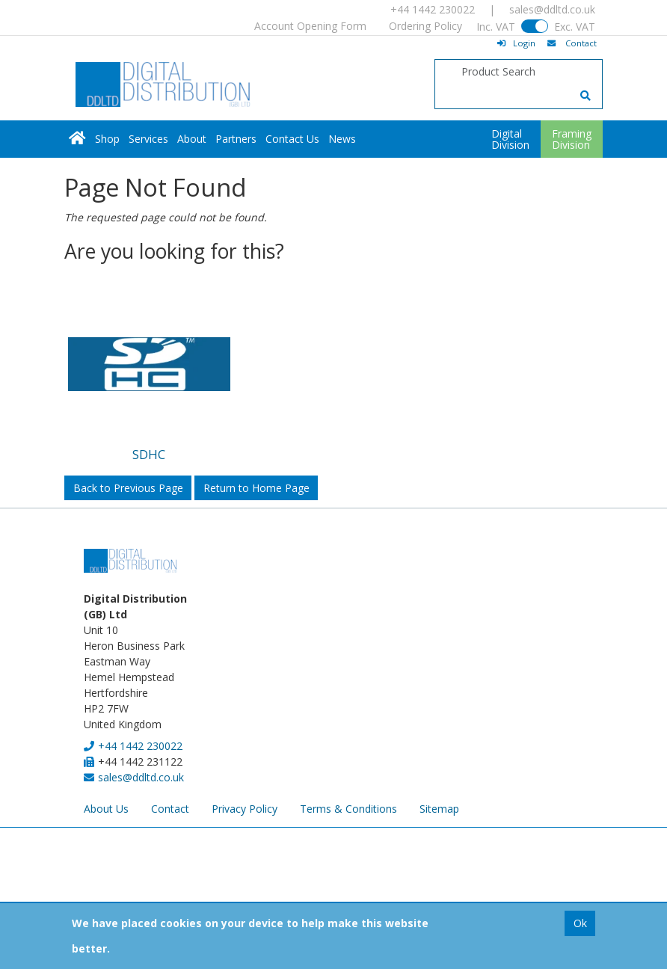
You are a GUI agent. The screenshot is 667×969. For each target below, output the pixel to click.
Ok (580, 923)
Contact (170, 809)
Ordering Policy (425, 26)
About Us (106, 809)
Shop (107, 139)
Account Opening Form (310, 26)
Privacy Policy (244, 809)
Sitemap (439, 809)
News (342, 139)
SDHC (148, 454)
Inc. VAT (495, 26)
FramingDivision (571, 139)
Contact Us (292, 139)
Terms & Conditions (348, 809)
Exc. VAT (574, 26)
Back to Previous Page (128, 488)
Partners (235, 139)
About (191, 139)
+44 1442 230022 (432, 9)
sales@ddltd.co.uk (552, 9)
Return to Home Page (256, 488)
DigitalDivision (510, 139)
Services (148, 139)
